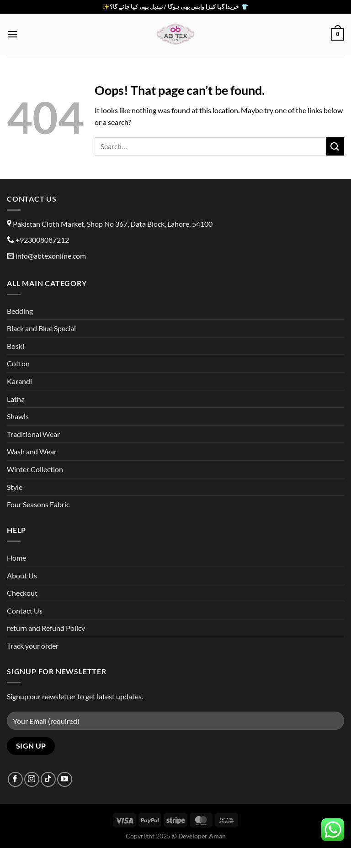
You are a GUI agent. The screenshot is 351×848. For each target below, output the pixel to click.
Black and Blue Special (41, 328)
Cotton (18, 363)
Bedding (20, 311)
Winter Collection (35, 469)
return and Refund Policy (46, 628)
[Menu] (12, 34)
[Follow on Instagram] (31, 779)
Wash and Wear (32, 451)
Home (16, 557)
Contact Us (25, 610)
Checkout (22, 592)
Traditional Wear (33, 434)
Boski (15, 346)
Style (14, 487)
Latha (16, 399)
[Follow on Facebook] (15, 779)
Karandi (19, 381)
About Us (22, 575)
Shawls (18, 416)
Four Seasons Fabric (38, 504)
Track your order (32, 645)
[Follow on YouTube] (64, 779)
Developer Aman (202, 836)
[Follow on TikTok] (48, 779)
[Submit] (335, 146)
